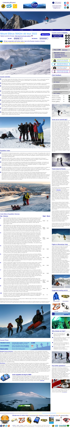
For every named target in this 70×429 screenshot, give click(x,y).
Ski (41, 30)
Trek (32, 30)
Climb (22, 30)
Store (12, 30)
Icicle (2, 30)
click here (58, 189)
